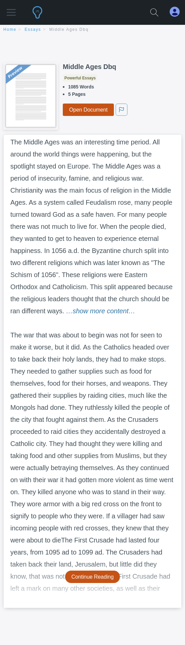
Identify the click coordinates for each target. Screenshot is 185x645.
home (9, 29)
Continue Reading (92, 577)
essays (33, 29)
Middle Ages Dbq (69, 29)
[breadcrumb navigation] (92, 30)
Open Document (88, 110)
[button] (11, 9)
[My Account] (177, 12)
